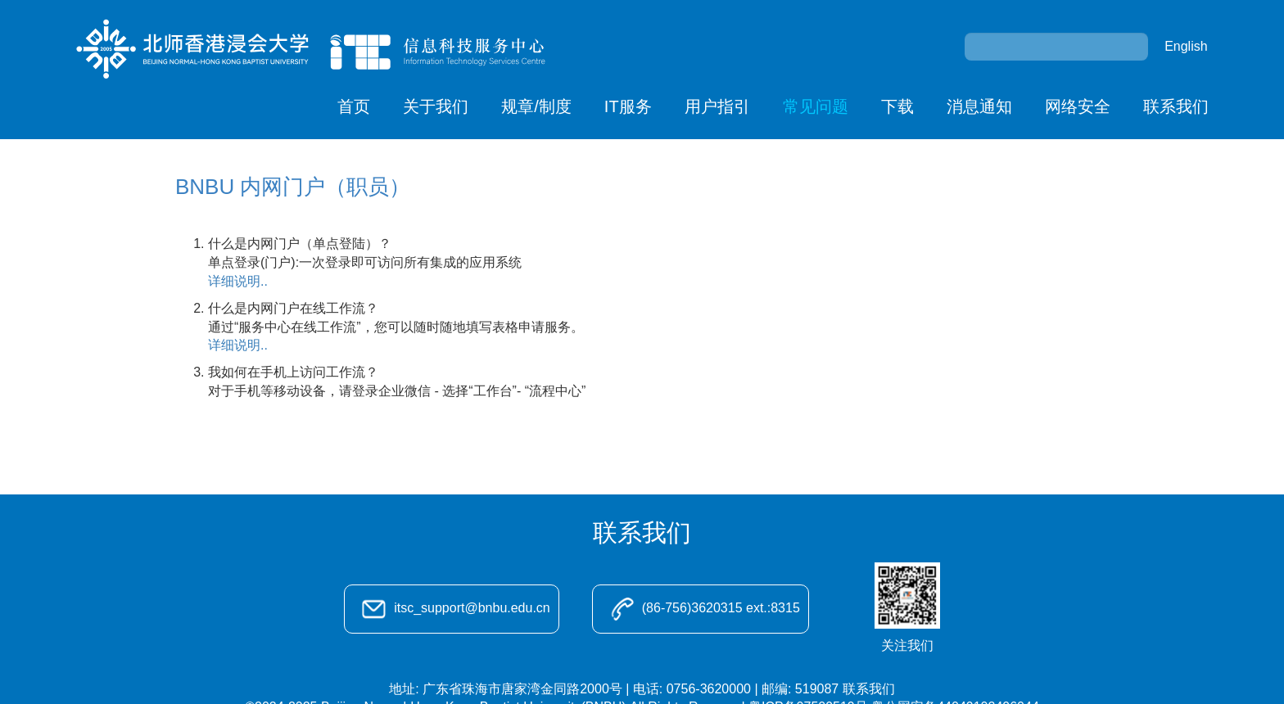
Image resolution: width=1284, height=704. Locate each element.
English (1185, 46)
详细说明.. (238, 281)
